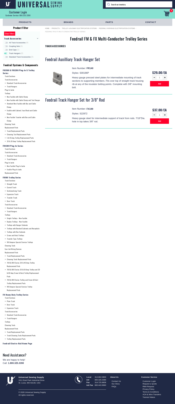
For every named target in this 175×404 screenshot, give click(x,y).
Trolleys (7, 93)
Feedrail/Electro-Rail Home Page (17, 343)
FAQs (114, 387)
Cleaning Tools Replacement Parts (19, 259)
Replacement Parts (11, 127)
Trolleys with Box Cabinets (16, 232)
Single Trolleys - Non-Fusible (17, 218)
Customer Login (18, 12)
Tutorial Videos (149, 397)
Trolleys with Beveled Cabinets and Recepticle (23, 228)
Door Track (11, 201)
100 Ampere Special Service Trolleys (20, 242)
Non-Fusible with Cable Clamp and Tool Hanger (23, 100)
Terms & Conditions (151, 392)
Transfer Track (12, 198)
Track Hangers (12, 86)
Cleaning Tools (10, 124)
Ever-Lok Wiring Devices (13, 249)
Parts (109, 22)
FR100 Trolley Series (12, 177)
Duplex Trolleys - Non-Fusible (17, 221)
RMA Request (148, 387)
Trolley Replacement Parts (16, 339)
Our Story (116, 384)
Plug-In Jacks (9, 90)
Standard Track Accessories (17, 83)
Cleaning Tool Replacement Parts (18, 134)
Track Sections (10, 76)
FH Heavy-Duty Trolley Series (15, 294)
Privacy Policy (148, 389)
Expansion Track (12, 194)
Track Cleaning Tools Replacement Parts (21, 335)
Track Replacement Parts (16, 131)
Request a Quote (150, 384)
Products (25, 22)
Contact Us (116, 381)
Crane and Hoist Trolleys (15, 235)
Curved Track (11, 187)
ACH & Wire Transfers (152, 394)
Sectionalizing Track (14, 191)
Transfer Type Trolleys (14, 239)
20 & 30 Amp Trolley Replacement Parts (21, 141)
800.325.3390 (24, 15)
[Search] (139, 4)
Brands (68, 22)
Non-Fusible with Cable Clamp (17, 97)
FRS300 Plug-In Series (13, 145)
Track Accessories (11, 79)
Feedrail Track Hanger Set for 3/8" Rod (75, 100)
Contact (150, 22)
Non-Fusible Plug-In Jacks (16, 166)
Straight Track (12, 184)
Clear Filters (9, 33)
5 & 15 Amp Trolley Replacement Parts (20, 138)
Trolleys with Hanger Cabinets (17, 225)
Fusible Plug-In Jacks (14, 169)
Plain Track (11, 301)
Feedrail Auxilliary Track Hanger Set (72, 59)
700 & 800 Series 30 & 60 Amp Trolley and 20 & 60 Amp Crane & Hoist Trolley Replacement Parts (23, 273)
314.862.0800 (100, 377)
